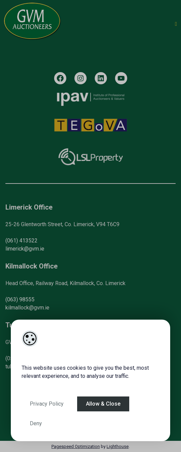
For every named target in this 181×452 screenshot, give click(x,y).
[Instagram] (80, 78)
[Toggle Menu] (176, 24)
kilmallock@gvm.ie (27, 307)
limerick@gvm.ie (24, 248)
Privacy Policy (47, 404)
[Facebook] (60, 78)
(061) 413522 (21, 240)
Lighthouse (118, 446)
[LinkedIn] (101, 78)
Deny (36, 423)
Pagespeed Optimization (75, 446)
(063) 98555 (20, 299)
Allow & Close (103, 404)
